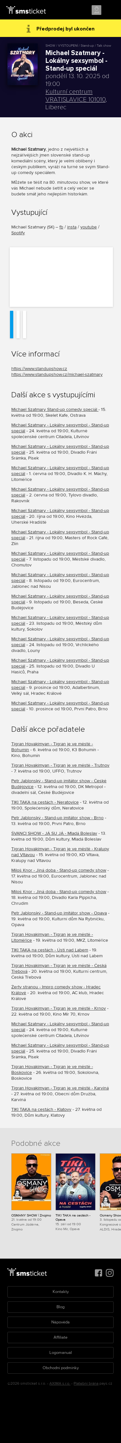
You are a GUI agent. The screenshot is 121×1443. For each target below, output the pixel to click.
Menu (110, 10)
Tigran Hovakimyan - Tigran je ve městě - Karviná (60, 1088)
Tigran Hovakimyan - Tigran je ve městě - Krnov (58, 1008)
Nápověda (60, 1322)
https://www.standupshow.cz (39, 368)
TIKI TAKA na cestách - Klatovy (41, 1109)
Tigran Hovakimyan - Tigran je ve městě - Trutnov (60, 765)
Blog (60, 1306)
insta (71, 227)
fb (61, 227)
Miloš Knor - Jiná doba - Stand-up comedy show (58, 870)
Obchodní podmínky (61, 1367)
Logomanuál (60, 1352)
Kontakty (61, 1291)
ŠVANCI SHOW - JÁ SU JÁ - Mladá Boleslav (54, 833)
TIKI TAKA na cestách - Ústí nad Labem (49, 950)
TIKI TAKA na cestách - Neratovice (45, 802)
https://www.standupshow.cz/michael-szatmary (57, 374)
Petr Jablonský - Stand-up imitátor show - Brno (57, 817)
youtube (88, 227)
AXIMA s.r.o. (59, 1383)
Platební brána (86, 1383)
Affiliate (60, 1337)
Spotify (18, 233)
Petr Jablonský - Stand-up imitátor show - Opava (59, 913)
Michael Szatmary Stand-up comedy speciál (54, 409)
